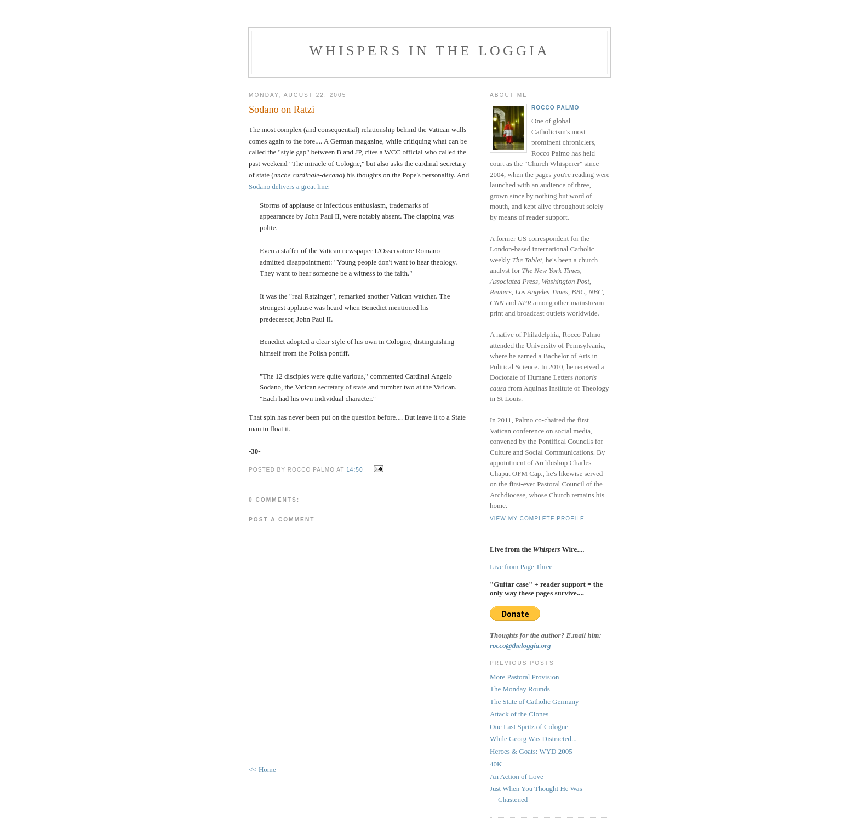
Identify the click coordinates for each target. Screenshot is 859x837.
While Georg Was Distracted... (533, 739)
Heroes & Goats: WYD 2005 (531, 751)
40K (496, 764)
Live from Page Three (521, 567)
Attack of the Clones (519, 714)
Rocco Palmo (555, 108)
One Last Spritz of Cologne (529, 727)
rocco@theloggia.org (520, 645)
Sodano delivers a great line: (289, 186)
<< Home (262, 769)
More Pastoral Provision (524, 677)
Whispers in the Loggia (429, 51)
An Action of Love (516, 776)
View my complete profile (537, 518)
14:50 (354, 470)
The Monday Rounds (520, 689)
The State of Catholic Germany (534, 701)
